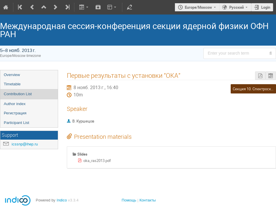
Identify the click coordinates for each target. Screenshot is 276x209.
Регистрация (15, 113)
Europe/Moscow (198, 7)
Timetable (12, 84)
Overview (12, 75)
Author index (15, 104)
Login (265, 7)
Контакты (147, 200)
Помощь (129, 200)
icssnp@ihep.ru (25, 144)
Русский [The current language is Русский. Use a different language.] (236, 7)
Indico (62, 200)
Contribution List (18, 94)
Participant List (16, 122)
